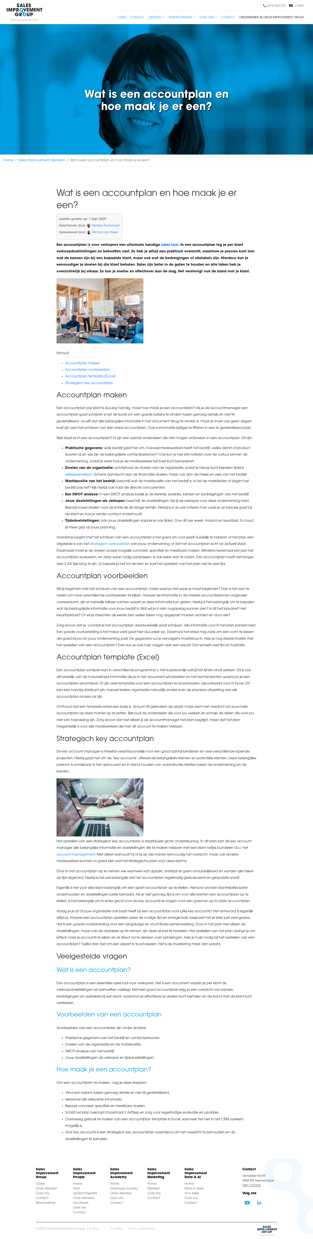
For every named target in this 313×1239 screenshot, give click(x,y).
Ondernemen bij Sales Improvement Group (271, 17)
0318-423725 (274, 6)
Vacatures (80, 1203)
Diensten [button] (155, 17)
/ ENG (299, 6)
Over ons (42, 1193)
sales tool (169, 245)
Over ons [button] (207, 17)
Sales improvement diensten (41, 160)
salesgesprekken (78, 474)
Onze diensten (46, 1188)
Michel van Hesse (105, 232)
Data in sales (194, 1188)
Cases (121, 17)
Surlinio (94, 1229)
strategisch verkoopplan (110, 544)
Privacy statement (141, 1229)
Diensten (153, 1188)
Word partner (45, 1203)
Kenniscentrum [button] (181, 17)
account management (76, 854)
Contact (137, 17)
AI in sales (192, 1193)
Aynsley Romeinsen (106, 225)
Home (8, 160)
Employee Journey (124, 1188)
